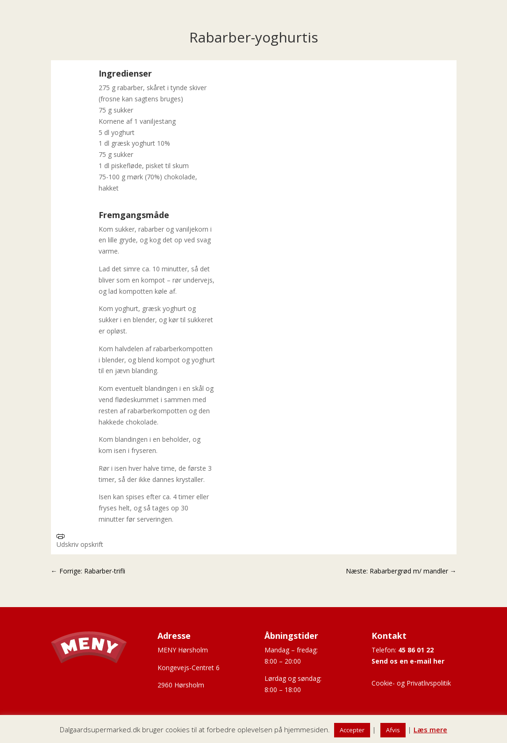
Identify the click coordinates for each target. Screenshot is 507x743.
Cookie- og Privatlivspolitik (411, 683)
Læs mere (430, 729)
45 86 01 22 (416, 649)
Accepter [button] (352, 730)
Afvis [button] (393, 730)
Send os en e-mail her (407, 661)
